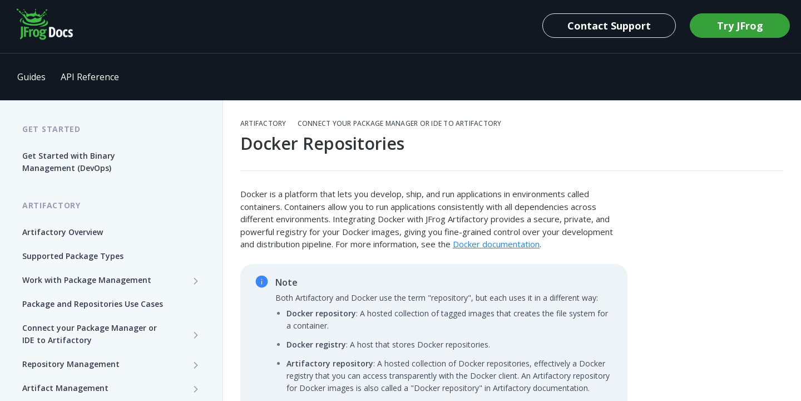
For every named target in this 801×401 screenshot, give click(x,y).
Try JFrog (740, 25)
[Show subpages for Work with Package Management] (195, 280)
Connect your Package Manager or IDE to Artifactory (400, 123)
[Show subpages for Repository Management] (195, 364)
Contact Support (609, 25)
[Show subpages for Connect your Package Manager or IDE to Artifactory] (195, 334)
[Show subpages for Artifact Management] (195, 388)
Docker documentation (496, 244)
